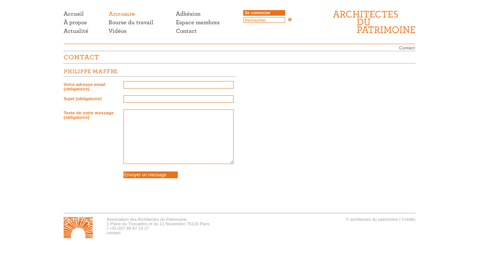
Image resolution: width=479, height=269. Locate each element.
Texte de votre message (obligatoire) (89, 115)
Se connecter (258, 12)
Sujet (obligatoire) (83, 98)
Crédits (408, 219)
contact (113, 233)
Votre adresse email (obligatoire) (85, 86)
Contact (407, 48)
